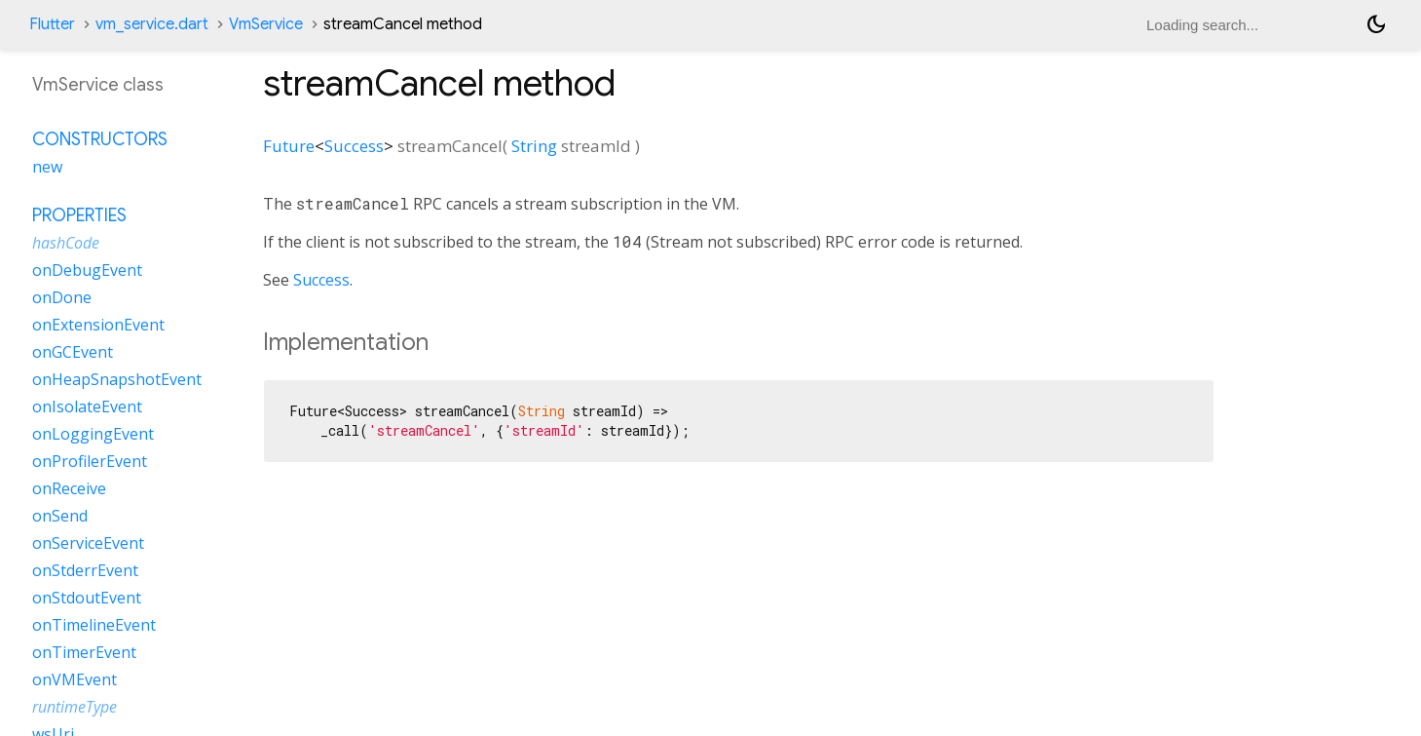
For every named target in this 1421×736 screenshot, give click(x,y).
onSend (60, 515)
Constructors (100, 139)
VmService (266, 24)
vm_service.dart (151, 24)
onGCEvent (72, 352)
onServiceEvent (88, 543)
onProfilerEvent (89, 461)
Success (354, 146)
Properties (79, 215)
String (534, 146)
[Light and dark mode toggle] (1376, 24)
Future (289, 146)
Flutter (52, 24)
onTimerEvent (84, 652)
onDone (62, 297)
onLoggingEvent (93, 434)
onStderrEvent (85, 570)
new (47, 166)
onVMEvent (74, 679)
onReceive (69, 488)
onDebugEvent (87, 270)
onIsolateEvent (87, 406)
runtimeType (74, 706)
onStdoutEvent (86, 597)
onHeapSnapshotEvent (117, 379)
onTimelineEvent (94, 625)
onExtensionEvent (98, 324)
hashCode (65, 242)
